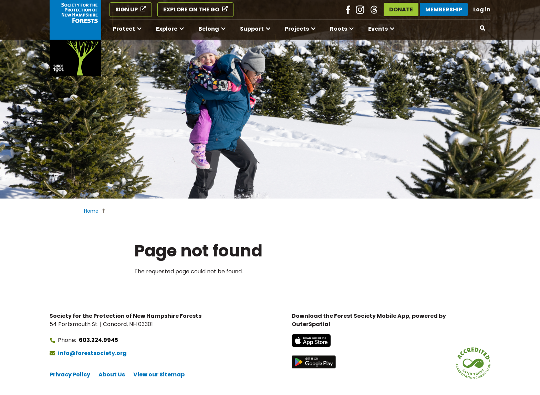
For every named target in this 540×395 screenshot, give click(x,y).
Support (252, 29)
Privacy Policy (70, 374)
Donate (401, 9)
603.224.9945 (98, 340)
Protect (124, 29)
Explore (166, 29)
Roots (338, 29)
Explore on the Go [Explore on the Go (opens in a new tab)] (191, 9)
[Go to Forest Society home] (75, 38)
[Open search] (483, 28)
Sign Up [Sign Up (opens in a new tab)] (126, 9)
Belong (208, 29)
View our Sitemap (159, 374)
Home (91, 210)
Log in (481, 9)
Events (378, 29)
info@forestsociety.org (92, 353)
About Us (111, 374)
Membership (443, 9)
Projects (297, 29)
